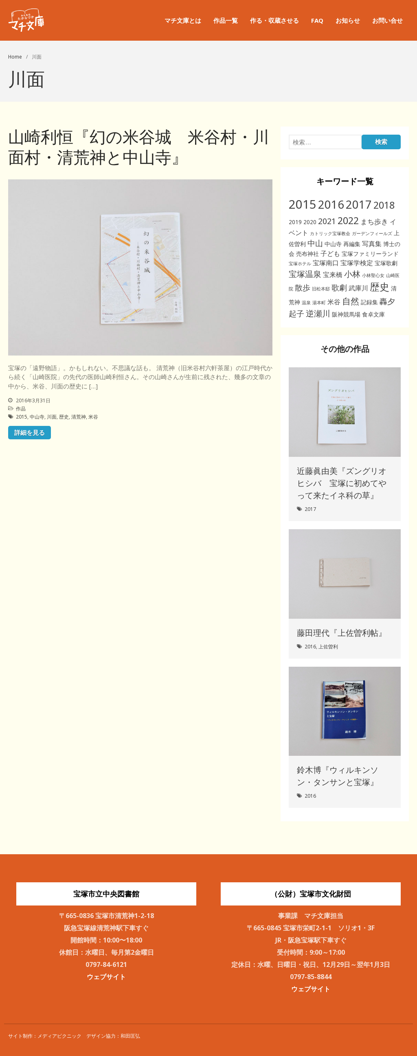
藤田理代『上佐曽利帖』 (341, 632)
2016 (310, 646)
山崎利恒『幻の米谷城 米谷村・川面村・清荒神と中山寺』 (138, 146)
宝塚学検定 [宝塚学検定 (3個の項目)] (356, 262)
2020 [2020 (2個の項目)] (309, 222)
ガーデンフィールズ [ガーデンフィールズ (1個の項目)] (372, 233)
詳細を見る (29, 432)
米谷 (93, 416)
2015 (21, 416)
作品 (21, 408)
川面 (52, 416)
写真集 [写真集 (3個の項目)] (372, 243)
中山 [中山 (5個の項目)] (315, 243)
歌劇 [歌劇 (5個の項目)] (339, 287)
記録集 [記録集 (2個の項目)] (369, 302)
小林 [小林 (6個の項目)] (352, 273)
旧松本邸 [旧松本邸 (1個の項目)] (321, 289)
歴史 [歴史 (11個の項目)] (379, 286)
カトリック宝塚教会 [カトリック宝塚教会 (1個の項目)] (330, 233)
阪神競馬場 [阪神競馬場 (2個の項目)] (346, 314)
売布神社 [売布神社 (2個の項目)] (307, 253)
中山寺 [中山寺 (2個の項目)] (333, 244)
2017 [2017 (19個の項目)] (359, 204)
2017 (310, 509)
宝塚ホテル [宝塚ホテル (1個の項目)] (300, 263)
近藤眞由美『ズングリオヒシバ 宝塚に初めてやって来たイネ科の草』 (341, 483)
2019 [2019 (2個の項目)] (295, 222)
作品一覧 (225, 20)
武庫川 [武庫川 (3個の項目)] (358, 288)
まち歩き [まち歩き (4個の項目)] (374, 221)
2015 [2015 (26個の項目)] (302, 204)
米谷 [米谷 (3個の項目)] (333, 301)
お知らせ (348, 20)
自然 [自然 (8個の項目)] (350, 301)
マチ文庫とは (183, 20)
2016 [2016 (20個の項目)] (331, 204)
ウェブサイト (106, 976)
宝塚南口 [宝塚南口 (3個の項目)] (326, 262)
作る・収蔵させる (274, 20)
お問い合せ (387, 20)
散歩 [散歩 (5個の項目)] (302, 287)
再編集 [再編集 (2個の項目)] (351, 244)
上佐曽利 (328, 646)
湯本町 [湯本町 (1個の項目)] (319, 302)
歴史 (64, 416)
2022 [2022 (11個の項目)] (348, 220)
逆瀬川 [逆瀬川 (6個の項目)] (318, 313)
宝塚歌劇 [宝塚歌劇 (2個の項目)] (386, 263)
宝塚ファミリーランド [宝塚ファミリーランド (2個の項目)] (370, 253)
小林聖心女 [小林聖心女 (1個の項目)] (373, 275)
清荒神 (78, 416)
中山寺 (37, 416)
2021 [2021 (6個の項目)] (327, 221)
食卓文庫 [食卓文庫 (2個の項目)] (373, 314)
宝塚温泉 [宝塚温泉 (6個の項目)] (305, 273)
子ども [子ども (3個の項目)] (330, 253)
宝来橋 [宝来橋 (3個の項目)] (332, 274)
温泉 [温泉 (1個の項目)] (306, 302)
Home (15, 56)
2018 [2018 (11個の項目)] (384, 205)
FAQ (317, 20)
